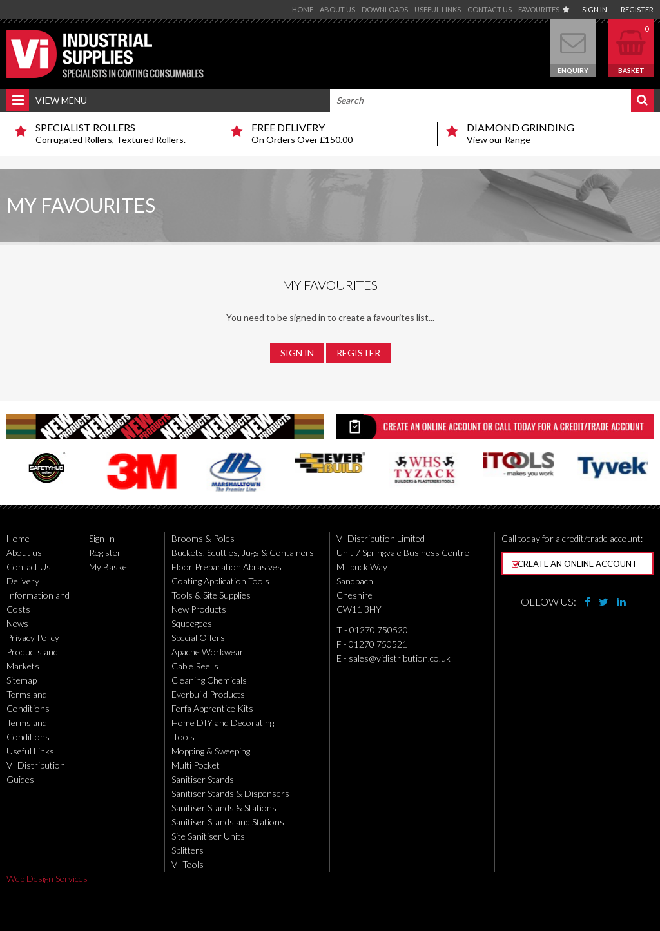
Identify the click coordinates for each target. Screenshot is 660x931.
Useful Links (437, 9)
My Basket (109, 566)
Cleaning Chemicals (209, 680)
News (17, 623)
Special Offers (198, 637)
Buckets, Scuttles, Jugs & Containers (242, 552)
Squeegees (191, 623)
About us (337, 9)
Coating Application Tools (220, 580)
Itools (183, 736)
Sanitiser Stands (202, 779)
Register (637, 9)
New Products (198, 609)
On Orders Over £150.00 (339, 133)
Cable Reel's (194, 665)
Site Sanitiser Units (208, 835)
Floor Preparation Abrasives (226, 566)
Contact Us (489, 9)
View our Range (555, 133)
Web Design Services (47, 878)
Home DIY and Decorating (222, 722)
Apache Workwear (207, 651)
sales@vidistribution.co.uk (400, 658)
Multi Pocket (195, 765)
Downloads (385, 9)
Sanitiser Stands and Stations (227, 821)
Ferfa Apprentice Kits (212, 708)
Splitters (187, 850)
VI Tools (187, 864)
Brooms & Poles (203, 538)
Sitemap (21, 680)
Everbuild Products (208, 694)
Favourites (543, 9)
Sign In (594, 9)
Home (302, 9)
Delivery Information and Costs (38, 595)
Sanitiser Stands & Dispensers (230, 793)
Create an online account (574, 564)
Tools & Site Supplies (211, 595)
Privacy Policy (32, 637)
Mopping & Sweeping (210, 750)
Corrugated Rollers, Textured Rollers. (123, 133)
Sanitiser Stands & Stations (224, 807)
